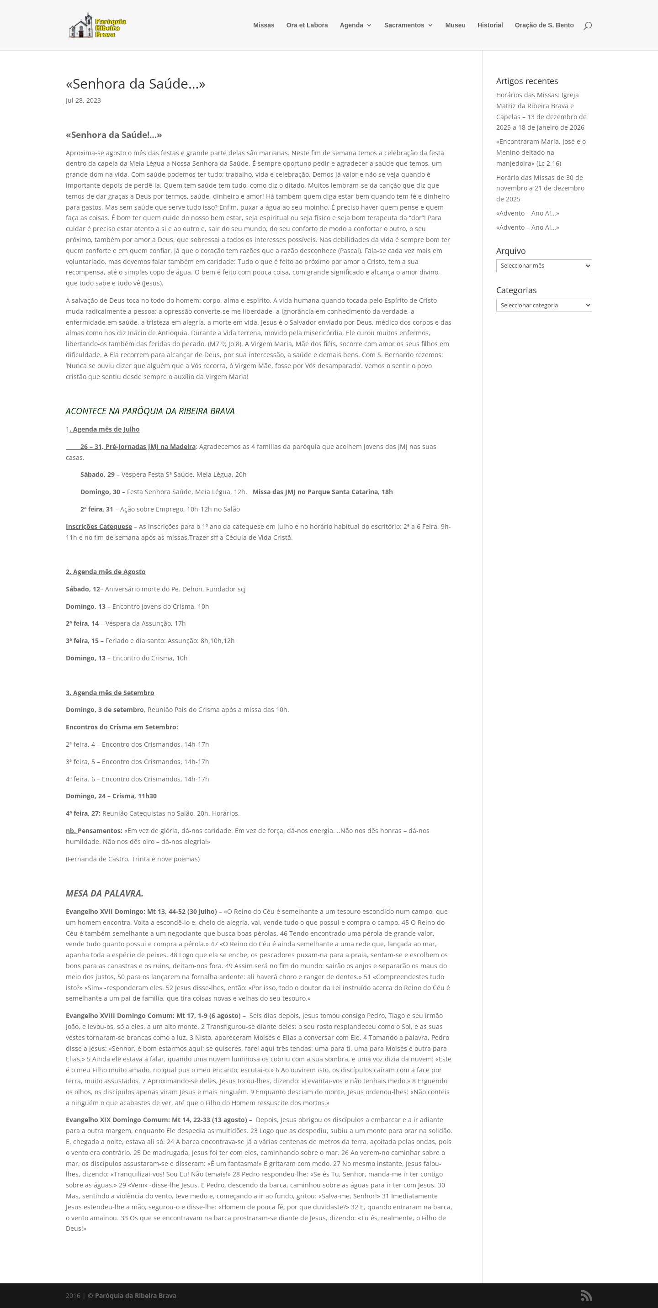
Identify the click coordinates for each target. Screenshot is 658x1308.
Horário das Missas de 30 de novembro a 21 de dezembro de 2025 (540, 188)
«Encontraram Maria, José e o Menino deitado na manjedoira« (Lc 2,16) (541, 152)
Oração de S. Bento (544, 25)
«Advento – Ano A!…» (527, 213)
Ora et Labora (307, 25)
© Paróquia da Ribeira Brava (132, 1295)
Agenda (351, 25)
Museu (456, 25)
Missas (264, 25)
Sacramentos (404, 25)
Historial (490, 25)
